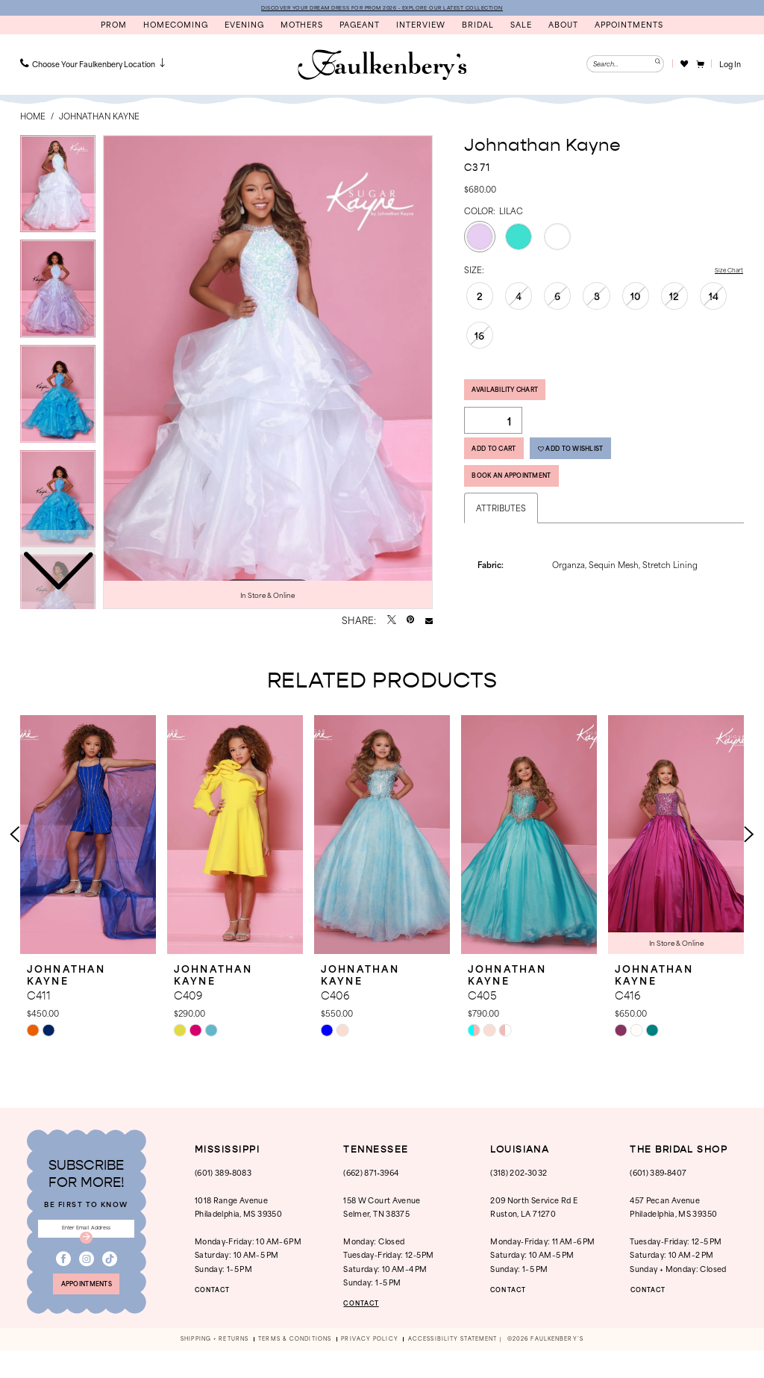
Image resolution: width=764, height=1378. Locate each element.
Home (33, 118)
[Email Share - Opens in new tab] (429, 622)
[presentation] (88, 843)
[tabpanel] (268, 374)
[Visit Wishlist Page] (684, 66)
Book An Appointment (531, 501)
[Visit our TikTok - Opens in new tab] (109, 1278)
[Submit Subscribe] (87, 1253)
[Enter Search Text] (625, 66)
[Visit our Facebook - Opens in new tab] (63, 1278)
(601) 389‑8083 (223, 1181)
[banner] (382, 67)
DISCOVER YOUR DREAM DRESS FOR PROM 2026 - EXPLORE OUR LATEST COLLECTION (382, 8)
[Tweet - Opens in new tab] (391, 622)
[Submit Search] (655, 66)
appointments (86, 1308)
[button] (699, 66)
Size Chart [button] (723, 272)
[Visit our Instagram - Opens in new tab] (86, 1278)
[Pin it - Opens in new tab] (410, 622)
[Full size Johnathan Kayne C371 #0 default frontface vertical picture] (268, 374)
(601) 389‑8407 (658, 1181)
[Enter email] (86, 1241)
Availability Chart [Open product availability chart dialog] (521, 396)
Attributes (501, 537)
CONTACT (220, 1298)
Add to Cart (506, 464)
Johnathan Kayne (99, 118)
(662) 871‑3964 (370, 1181)
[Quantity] (493, 430)
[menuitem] (94, 66)
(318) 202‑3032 (518, 1181)
